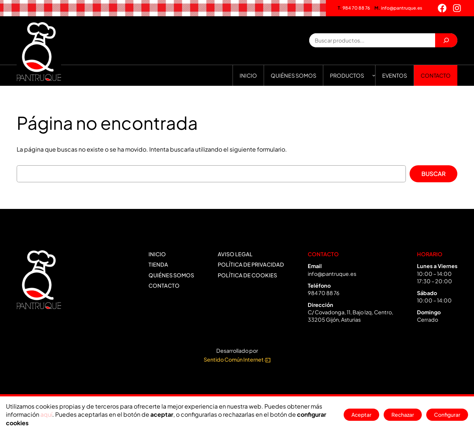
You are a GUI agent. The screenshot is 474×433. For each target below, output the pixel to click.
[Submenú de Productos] (373, 75)
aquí (46, 414)
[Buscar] (446, 40)
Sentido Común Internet (237, 359)
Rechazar (401, 414)
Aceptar (358, 414)
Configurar (446, 414)
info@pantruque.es (398, 8)
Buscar (433, 173)
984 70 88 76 (354, 8)
